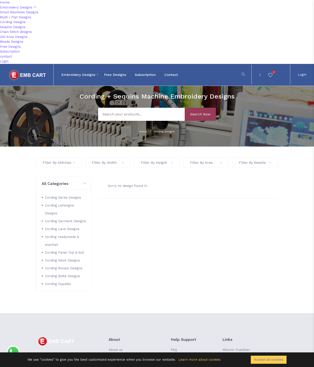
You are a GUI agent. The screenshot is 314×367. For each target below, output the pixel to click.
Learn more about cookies (199, 360)
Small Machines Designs (19, 12)
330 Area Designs (13, 37)
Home (5, 2)
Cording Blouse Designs (63, 268)
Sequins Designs (13, 27)
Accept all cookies (268, 360)
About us (116, 350)
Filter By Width (108, 162)
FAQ (174, 350)
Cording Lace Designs (62, 229)
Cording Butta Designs (62, 276)
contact (6, 56)
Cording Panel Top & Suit (64, 252)
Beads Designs (11, 42)
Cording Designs (13, 22)
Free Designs (10, 47)
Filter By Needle (255, 162)
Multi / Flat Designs (15, 17)
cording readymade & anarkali (62, 241)
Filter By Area (206, 162)
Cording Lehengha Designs (59, 209)
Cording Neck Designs (62, 260)
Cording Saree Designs (63, 198)
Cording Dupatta (58, 284)
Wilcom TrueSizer (236, 350)
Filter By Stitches (59, 162)
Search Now (200, 114)
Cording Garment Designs (65, 221)
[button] (63, 184)
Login (4, 61)
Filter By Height (157, 162)
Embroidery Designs (18, 7)
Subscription (10, 51)
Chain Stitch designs (16, 32)
